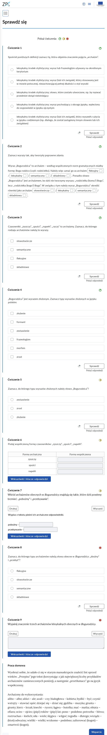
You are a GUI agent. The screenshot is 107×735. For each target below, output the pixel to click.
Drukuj (13, 508)
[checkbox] (100, 170)
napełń (32, 471)
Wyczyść (98, 508)
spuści (32, 465)
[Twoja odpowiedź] (80, 459)
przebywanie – (16, 529)
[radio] (56, 70)
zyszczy (32, 459)
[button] (84, 4)
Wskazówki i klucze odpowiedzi (29, 478)
